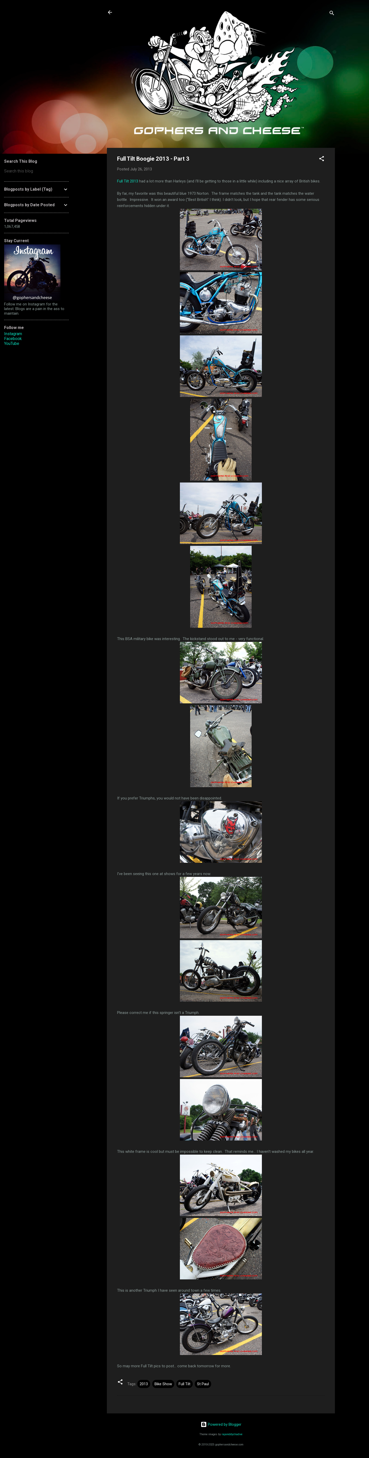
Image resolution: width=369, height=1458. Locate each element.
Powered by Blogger (221, 1424)
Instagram (13, 333)
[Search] (332, 14)
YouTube (11, 343)
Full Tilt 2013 (127, 181)
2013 (144, 1384)
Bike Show (163, 1384)
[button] (322, 159)
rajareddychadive (232, 1434)
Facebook (13, 338)
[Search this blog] (36, 171)
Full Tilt (184, 1384)
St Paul (203, 1384)
